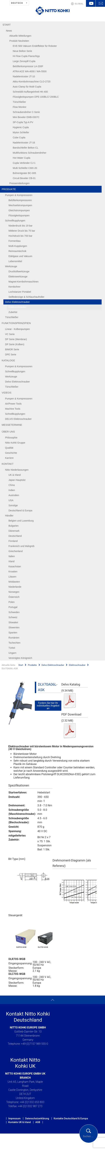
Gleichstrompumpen (19, 210)
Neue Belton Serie (22, 51)
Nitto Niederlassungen (17, 469)
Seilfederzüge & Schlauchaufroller (26, 297)
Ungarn (12, 653)
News (9, 30)
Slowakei (13, 622)
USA (10, 500)
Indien (11, 490)
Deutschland (15, 536)
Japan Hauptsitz (16, 480)
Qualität (9, 447)
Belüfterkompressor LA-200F (28, 66)
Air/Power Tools (13, 403)
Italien (11, 556)
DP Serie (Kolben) (14, 344)
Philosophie (11, 437)
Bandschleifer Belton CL (25, 147)
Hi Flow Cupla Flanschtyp (26, 56)
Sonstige (13, 505)
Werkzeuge (11, 266)
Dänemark (14, 530)
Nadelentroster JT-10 (24, 76)
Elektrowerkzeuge (17, 276)
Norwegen (13, 592)
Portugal (12, 607)
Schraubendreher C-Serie (26, 112)
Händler (9, 515)
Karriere (9, 458)
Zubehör (12, 312)
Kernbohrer (14, 286)
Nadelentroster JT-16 (24, 142)
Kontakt (8, 463)
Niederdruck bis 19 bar (20, 225)
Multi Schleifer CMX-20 (25, 168)
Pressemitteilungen (19, 183)
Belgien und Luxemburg (21, 520)
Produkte (9, 189)
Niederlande (14, 586)
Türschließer (19, 102)
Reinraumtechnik (17, 251)
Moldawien (14, 581)
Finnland (13, 541)
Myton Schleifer (21, 132)
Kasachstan (14, 566)
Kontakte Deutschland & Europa (71, 1118)
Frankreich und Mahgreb (21, 546)
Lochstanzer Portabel (19, 291)
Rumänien (13, 637)
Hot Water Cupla (21, 157)
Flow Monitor (19, 107)
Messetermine (12, 424)
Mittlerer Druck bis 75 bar (21, 230)
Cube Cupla (19, 137)
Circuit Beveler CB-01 (24, 178)
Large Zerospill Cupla (24, 61)
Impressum (14, 1118)
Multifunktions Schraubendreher (29, 152)
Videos (6, 392)
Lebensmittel (15, 261)
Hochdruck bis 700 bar (20, 235)
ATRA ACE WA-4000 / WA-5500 (30, 71)
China (11, 485)
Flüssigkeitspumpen (19, 215)
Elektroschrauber (17, 307)
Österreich (14, 597)
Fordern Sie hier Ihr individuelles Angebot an (48, 706)
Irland (11, 561)
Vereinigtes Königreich (20, 658)
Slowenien (14, 627)
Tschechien (14, 642)
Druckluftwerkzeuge (18, 271)
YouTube (90, 3)
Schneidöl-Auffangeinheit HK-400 (30, 91)
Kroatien (12, 571)
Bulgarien (13, 525)
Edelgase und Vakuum (20, 256)
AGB (37, 1122)
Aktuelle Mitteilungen (20, 35)
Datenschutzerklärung (37, 1118)
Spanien (12, 632)
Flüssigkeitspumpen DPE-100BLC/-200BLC (36, 96)
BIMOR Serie (12, 349)
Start (7, 24)
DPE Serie (10, 354)
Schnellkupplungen (15, 220)
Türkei (11, 647)
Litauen (12, 576)
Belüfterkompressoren (20, 200)
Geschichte (11, 452)
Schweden (14, 612)
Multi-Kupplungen (17, 246)
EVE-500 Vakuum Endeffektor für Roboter (35, 46)
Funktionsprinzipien (16, 323)
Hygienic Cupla (21, 127)
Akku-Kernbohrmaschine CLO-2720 (31, 81)
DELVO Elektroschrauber (18, 419)
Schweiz (12, 617)
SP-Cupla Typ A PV (23, 122)
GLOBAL (79, 4)
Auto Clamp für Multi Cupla (27, 86)
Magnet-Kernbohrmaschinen (23, 281)
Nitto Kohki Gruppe (15, 442)
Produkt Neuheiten (19, 41)
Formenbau (14, 241)
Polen (11, 602)
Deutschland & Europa (20, 510)
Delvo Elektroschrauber (17, 302)
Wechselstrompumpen (20, 205)
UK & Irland (14, 475)
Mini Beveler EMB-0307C (26, 117)
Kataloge (8, 360)
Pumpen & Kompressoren (18, 195)
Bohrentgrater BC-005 (24, 173)
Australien (13, 495)
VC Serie (10, 334)
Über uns (8, 431)
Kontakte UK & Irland (19, 1122)
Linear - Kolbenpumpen (17, 329)
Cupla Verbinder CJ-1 (24, 163)
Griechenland (15, 551)
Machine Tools (12, 408)
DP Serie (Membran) (16, 339)
